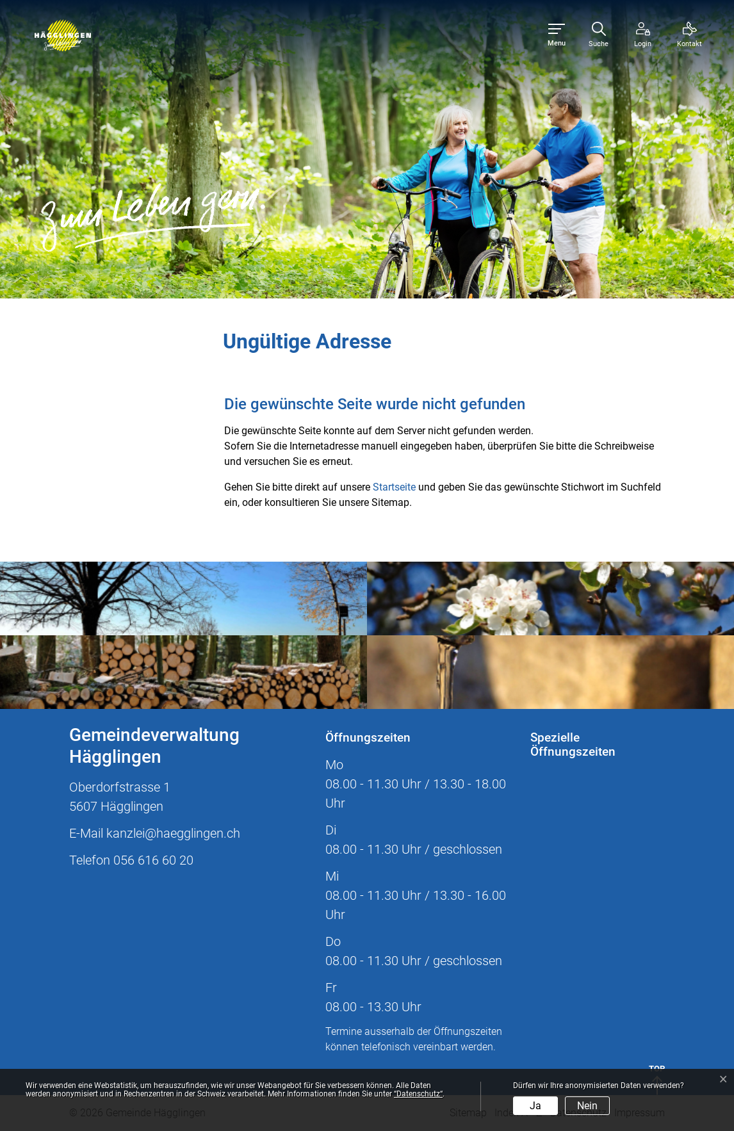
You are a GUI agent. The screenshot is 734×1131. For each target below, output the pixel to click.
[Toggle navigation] (556, 35)
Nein (587, 1106)
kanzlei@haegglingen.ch (173, 833)
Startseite (394, 487)
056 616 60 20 (153, 860)
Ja (535, 1106)
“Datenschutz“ (418, 1093)
